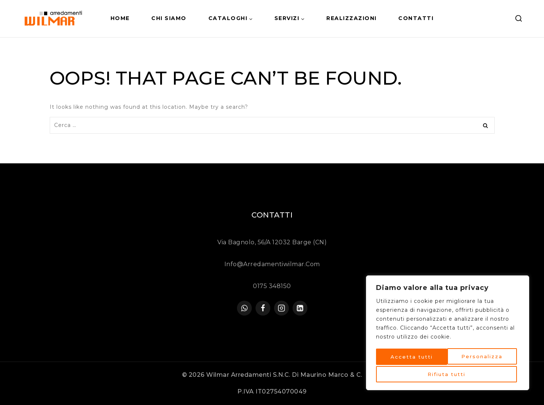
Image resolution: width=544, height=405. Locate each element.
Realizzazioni (351, 18)
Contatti (415, 18)
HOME (120, 18)
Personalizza (411, 358)
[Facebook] (262, 308)
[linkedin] (300, 308)
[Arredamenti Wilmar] (54, 19)
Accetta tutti (447, 374)
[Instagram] (281, 308)
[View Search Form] (518, 18)
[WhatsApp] (244, 308)
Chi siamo (169, 18)
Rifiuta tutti (483, 358)
